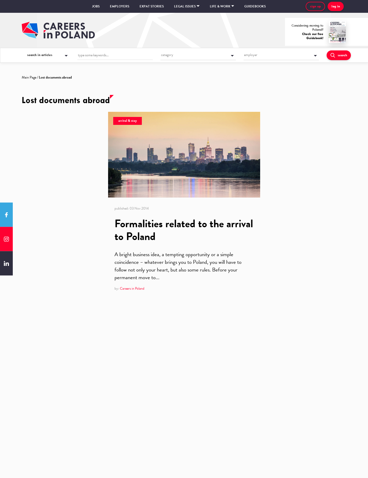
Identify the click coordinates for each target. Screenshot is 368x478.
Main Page (29, 77)
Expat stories (152, 6)
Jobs (96, 6)
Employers (119, 6)
